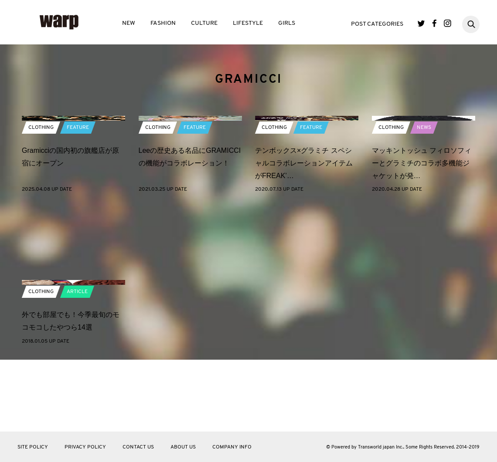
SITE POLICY (32, 447)
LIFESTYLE (248, 23)
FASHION (163, 23)
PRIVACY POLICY (85, 447)
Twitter (421, 23)
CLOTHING (41, 199)
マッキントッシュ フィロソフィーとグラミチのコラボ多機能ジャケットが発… (421, 235)
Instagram (447, 23)
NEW (128, 23)
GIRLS (286, 23)
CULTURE (204, 23)
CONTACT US (138, 447)
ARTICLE (77, 364)
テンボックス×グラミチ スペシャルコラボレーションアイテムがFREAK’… (304, 235)
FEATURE (78, 199)
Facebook (434, 23)
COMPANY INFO (232, 447)
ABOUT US (183, 447)
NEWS (424, 199)
